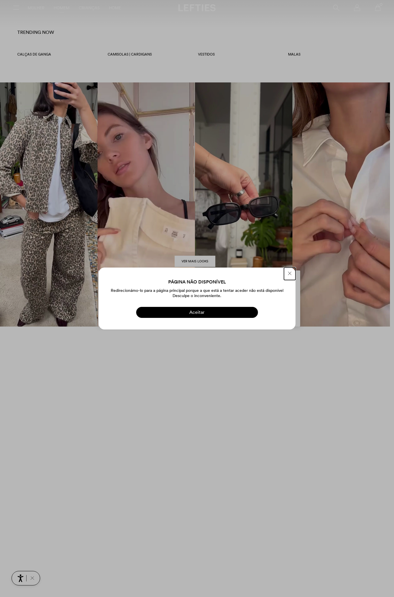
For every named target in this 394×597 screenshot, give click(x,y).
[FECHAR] (290, 274)
